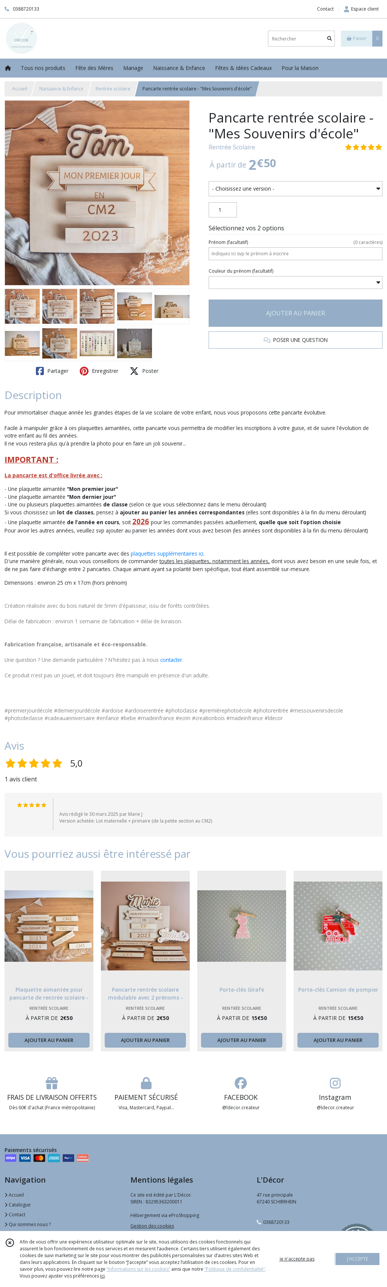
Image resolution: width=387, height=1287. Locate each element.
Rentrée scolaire (113, 88)
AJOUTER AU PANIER (295, 313)
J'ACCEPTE (357, 1259)
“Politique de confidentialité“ (234, 1269)
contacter (171, 659)
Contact (325, 9)
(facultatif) (295, 242)
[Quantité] (223, 209)
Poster (144, 371)
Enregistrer (99, 371)
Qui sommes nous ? (28, 1224)
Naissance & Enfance (61, 88)
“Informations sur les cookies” (138, 1269)
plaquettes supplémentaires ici (167, 553)
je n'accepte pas (297, 1259)
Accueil (19, 88)
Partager (52, 371)
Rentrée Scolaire (232, 147)
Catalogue (18, 1205)
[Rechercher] (329, 38)
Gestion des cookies (152, 1226)
